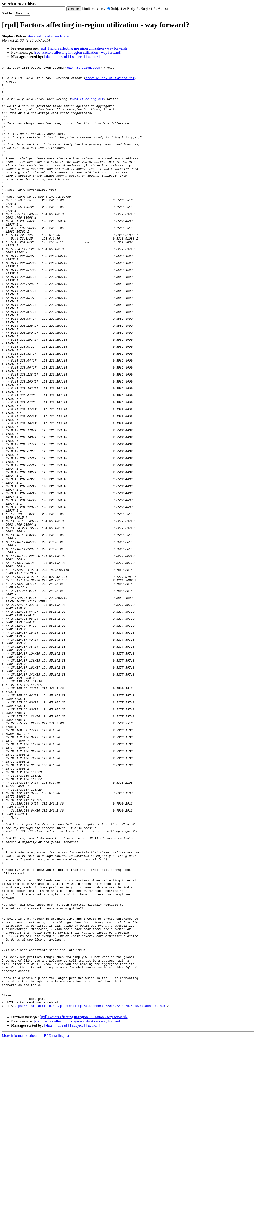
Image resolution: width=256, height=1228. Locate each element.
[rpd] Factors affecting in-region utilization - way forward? (84, 48)
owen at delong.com (83, 68)
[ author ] (93, 57)
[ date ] (49, 57)
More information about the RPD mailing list (35, 1224)
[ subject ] (77, 57)
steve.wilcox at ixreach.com (48, 36)
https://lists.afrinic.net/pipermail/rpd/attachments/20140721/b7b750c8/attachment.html (90, 1194)
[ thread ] (62, 57)
